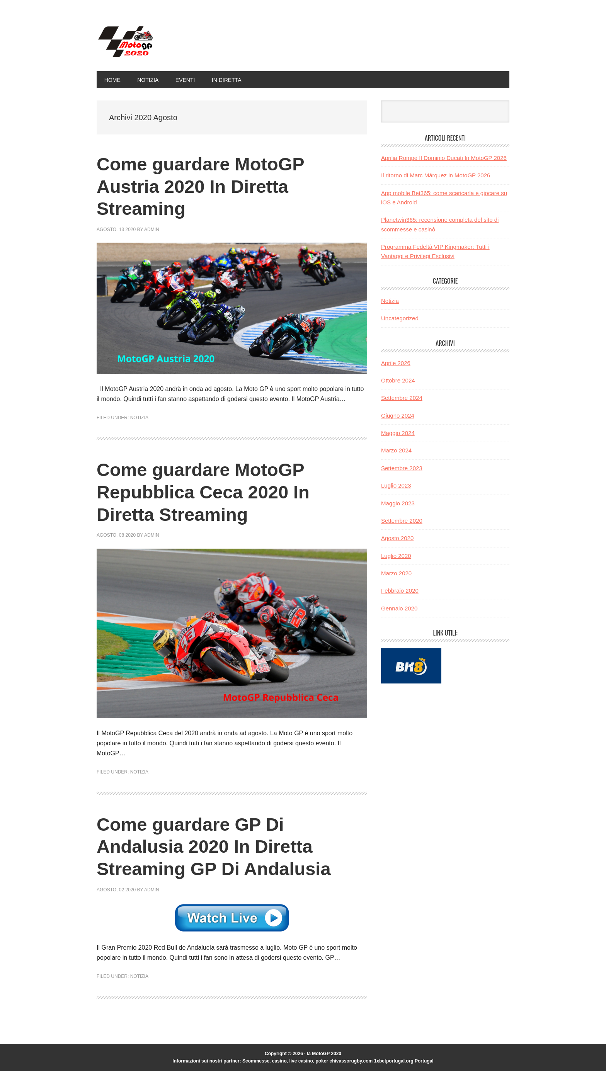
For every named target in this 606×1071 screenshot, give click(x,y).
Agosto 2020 (397, 538)
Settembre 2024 (401, 397)
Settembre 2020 (401, 520)
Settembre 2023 (401, 468)
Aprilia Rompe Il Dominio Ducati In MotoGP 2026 (444, 158)
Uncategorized (400, 318)
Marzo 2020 (396, 573)
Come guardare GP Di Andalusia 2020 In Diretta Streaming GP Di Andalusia (216, 846)
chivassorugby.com (351, 1061)
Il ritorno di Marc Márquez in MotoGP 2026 (435, 175)
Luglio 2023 (396, 485)
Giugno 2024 (397, 415)
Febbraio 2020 (400, 590)
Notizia (139, 417)
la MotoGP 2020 (149, 41)
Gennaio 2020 (399, 608)
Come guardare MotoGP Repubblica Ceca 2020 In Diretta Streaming (205, 491)
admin (151, 229)
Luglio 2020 (396, 555)
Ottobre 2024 (398, 380)
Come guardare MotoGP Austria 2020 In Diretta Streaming (203, 186)
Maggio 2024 (398, 433)
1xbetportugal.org (394, 1061)
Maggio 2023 (398, 503)
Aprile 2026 (395, 363)
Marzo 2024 (396, 450)
